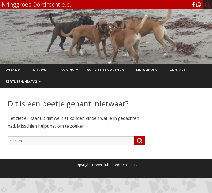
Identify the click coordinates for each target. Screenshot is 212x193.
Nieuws (39, 70)
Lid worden (146, 70)
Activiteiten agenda (105, 70)
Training (66, 70)
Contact (178, 70)
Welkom (13, 70)
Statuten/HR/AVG (21, 81)
